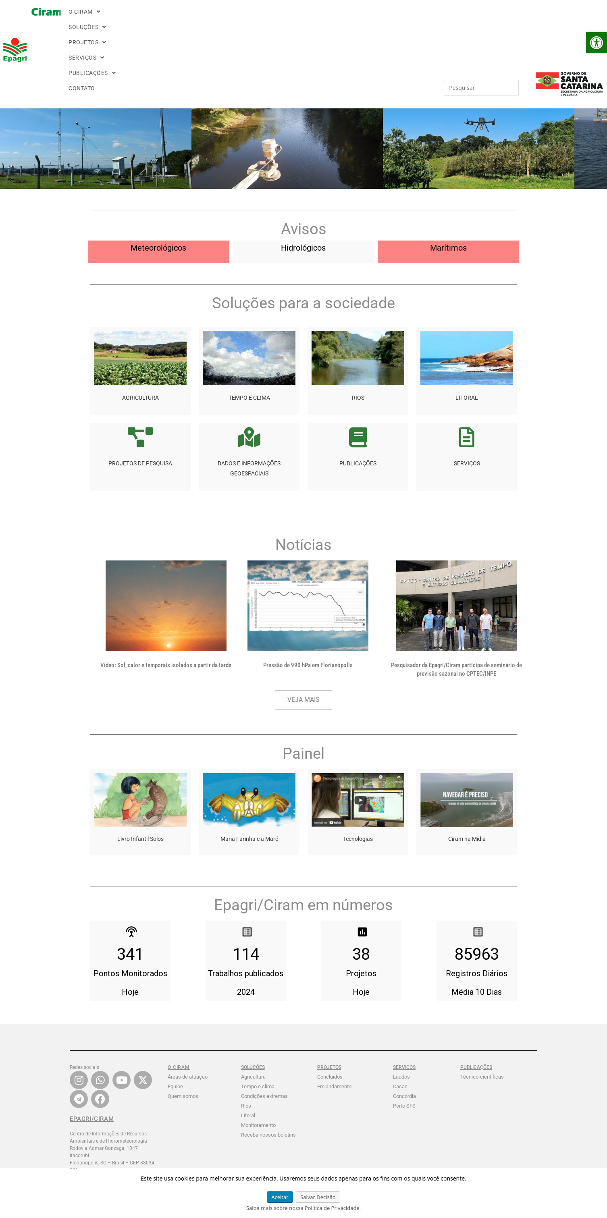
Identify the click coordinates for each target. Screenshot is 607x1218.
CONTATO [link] (360, 19)
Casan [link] (400, 1018)
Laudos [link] (401, 1008)
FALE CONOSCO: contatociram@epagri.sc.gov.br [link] (104, 1153)
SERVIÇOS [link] (272, 19)
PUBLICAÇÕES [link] (318, 19)
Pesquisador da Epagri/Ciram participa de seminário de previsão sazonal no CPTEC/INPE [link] (456, 600)
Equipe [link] (175, 1018)
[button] (145, 19)
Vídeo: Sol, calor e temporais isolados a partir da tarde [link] (165, 596)
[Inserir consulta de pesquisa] (434, 19)
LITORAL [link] (466, 329)
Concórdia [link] (404, 1027)
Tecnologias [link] (358, 770)
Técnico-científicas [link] (482, 1008)
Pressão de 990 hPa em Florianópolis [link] (308, 596)
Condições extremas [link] (264, 1027)
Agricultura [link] (253, 1008)
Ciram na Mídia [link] (467, 770)
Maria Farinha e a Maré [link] (249, 770)
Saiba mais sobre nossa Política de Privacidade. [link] (303, 1208)
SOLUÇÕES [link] (186, 19)
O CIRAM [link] (146, 19)
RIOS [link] (358, 329)
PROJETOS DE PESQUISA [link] (140, 394)
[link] (596, 42)
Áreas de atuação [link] (188, 1008)
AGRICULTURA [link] (140, 329)
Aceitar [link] (279, 1197)
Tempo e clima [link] (257, 1018)
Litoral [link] (248, 1047)
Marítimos (448, 179)
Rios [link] (246, 1037)
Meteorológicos (158, 179)
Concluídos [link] (330, 1008)
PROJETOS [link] (229, 19)
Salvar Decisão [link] (318, 1197)
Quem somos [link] (183, 1027)
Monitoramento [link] (258, 1056)
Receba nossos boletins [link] (268, 1066)
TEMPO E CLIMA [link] (249, 329)
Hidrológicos (303, 179)
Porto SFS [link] (404, 1037)
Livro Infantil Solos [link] (140, 770)
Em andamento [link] (334, 1018)
